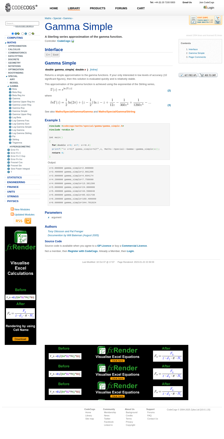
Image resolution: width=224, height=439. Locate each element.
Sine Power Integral (20, 169)
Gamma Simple (19, 111)
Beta (14, 89)
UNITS (11, 191)
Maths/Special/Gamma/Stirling (117, 111)
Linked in (108, 425)
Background (131, 412)
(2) (169, 90)
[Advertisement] (20, 286)
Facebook (109, 422)
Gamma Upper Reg (21, 114)
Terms (129, 418)
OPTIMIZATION (16, 69)
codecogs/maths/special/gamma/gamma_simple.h (92, 126)
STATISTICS (14, 177)
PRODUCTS (97, 8)
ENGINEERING (16, 182)
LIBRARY (74, 8)
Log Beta (16, 117)
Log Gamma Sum (21, 124)
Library (88, 415)
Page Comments (197, 57)
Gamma (16, 98)
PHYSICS (13, 201)
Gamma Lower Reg (21, 105)
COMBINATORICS (17, 52)
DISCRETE (13, 59)
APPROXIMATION (17, 46)
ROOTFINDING (15, 73)
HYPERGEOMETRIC (20, 146)
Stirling (15, 139)
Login (208, 7)
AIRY (12, 79)
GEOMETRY (14, 63)
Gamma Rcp (18, 108)
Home (88, 412)
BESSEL (14, 82)
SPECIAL (13, 76)
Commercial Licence (134, 245)
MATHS (11, 42)
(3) (169, 105)
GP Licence (104, 245)
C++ (48, 54)
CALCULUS (14, 49)
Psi (13, 136)
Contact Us (152, 418)
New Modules (20, 209)
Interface (193, 49)
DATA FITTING (15, 56)
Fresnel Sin (16, 165)
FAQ (149, 415)
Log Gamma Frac (20, 120)
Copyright (130, 425)
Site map (89, 418)
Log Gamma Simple (22, 127)
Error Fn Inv (16, 159)
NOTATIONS (14, 66)
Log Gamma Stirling (22, 133)
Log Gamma (18, 130)
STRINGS (13, 196)
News (107, 415)
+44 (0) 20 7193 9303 (162, 2)
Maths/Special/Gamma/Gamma (74, 111)
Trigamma (17, 142)
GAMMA (14, 86)
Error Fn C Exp (18, 156)
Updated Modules (23, 214)
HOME (54, 8)
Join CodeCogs (206, 2)
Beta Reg (16, 92)
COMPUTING (15, 37)
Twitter (107, 418)
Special (57, 18)
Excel (55, 54)
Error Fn (15, 150)
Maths (48, 18)
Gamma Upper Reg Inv (23, 101)
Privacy (129, 422)
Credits (129, 415)
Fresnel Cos (17, 162)
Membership (110, 412)
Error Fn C (16, 153)
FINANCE (13, 186)
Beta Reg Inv (18, 95)
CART (141, 8)
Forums (151, 412)
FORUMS (121, 8)
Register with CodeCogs (83, 251)
